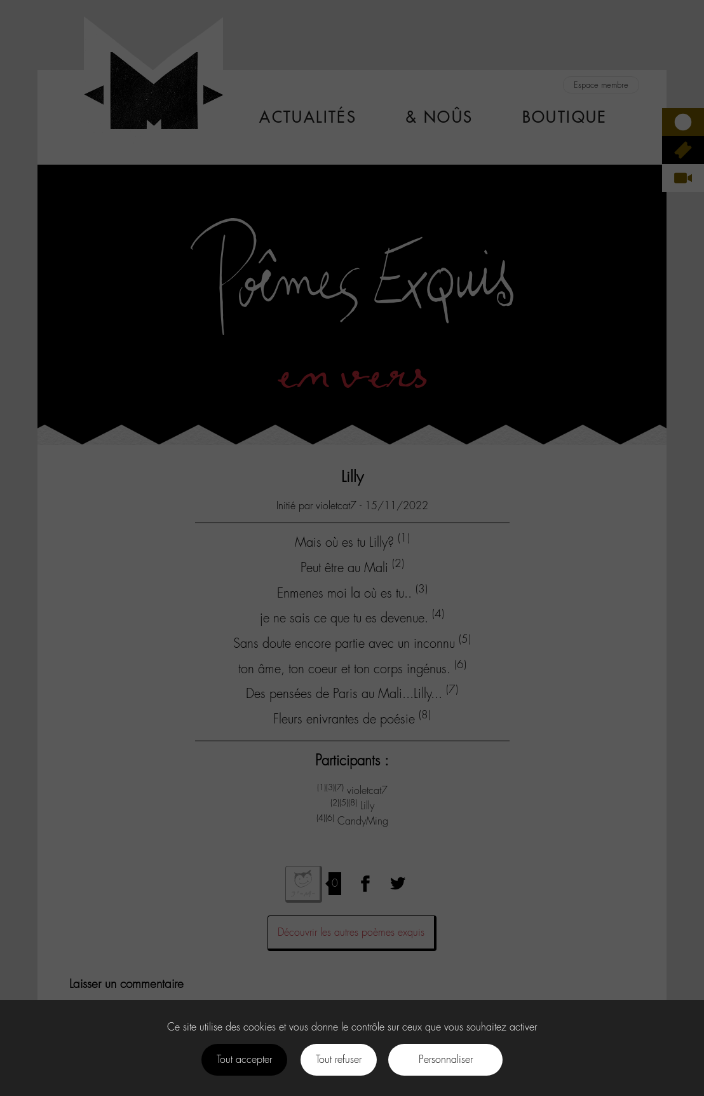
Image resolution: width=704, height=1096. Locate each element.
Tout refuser (339, 1059)
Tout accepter (244, 1059)
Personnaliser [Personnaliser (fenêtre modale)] (446, 1059)
